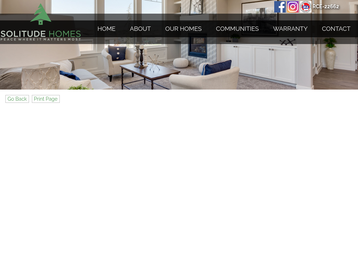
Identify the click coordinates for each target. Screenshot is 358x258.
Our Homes (183, 28)
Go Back (17, 99)
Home (106, 28)
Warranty (290, 28)
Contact (336, 28)
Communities (237, 28)
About (140, 28)
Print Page (46, 99)
